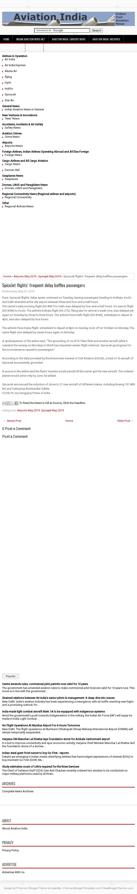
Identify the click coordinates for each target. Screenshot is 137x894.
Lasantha (56, 888)
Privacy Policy (10, 850)
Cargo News (12, 164)
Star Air (9, 100)
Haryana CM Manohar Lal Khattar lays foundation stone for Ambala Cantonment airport (56, 739)
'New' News (12, 118)
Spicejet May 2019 (49, 276)
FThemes (21, 888)
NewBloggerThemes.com (118, 888)
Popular (11, 676)
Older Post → (125, 420)
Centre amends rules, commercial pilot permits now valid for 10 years (45, 684)
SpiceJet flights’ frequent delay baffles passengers (43, 285)
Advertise (34, 48)
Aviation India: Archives (106, 39)
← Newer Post (12, 420)
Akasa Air (11, 71)
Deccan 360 (12, 170)
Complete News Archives (17, 791)
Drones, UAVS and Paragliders (23, 188)
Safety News (13, 127)
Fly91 (8, 82)
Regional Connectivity (18, 197)
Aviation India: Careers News (69, 39)
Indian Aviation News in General (24, 109)
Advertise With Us (13, 872)
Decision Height (12, 48)
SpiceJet (10, 94)
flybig (8, 76)
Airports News (14, 145)
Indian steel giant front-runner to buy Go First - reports (35, 753)
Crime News (12, 136)
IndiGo (9, 88)
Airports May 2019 (25, 276)
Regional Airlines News (19, 206)
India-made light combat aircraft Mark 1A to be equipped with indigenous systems (53, 711)
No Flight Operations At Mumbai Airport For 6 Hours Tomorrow (41, 725)
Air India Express (15, 65)
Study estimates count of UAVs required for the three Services (40, 766)
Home (6, 39)
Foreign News (13, 155)
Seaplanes (11, 179)
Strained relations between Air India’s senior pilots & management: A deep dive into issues (58, 698)
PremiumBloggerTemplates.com (82, 888)
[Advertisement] (68, 242)
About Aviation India (14, 828)
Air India (10, 59)
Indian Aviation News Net (30, 39)
